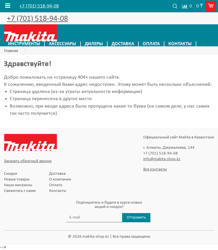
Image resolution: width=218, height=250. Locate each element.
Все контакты (155, 169)
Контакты (180, 43)
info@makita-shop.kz (161, 159)
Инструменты (24, 43)
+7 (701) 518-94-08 (39, 6)
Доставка (123, 43)
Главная (11, 51)
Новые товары (17, 179)
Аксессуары (62, 43)
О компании (60, 179)
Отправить (136, 217)
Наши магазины (18, 185)
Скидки (10, 174)
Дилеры (94, 43)
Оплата (151, 43)
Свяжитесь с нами (20, 191)
